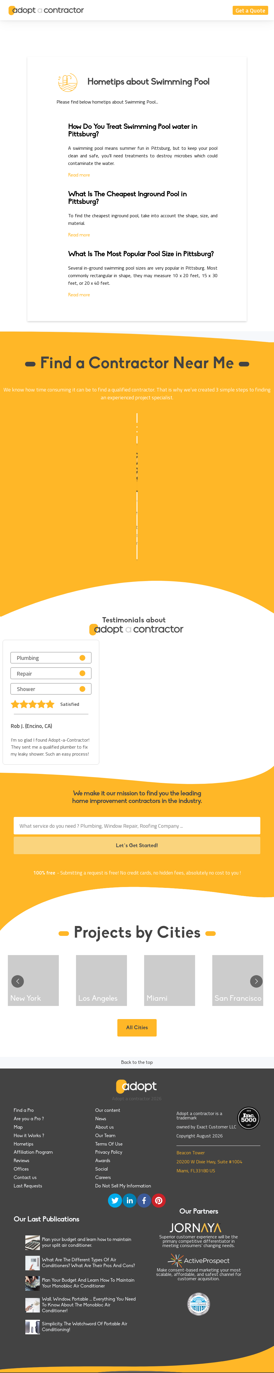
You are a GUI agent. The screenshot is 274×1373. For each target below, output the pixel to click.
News (100, 1119)
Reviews (21, 1161)
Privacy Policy (108, 1152)
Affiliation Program (33, 1152)
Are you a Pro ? (29, 1119)
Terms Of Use (109, 1144)
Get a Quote (250, 10)
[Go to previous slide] (17, 981)
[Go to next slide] (256, 981)
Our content (107, 1110)
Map (18, 1127)
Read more (79, 175)
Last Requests (28, 1186)
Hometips (23, 1144)
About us (104, 1127)
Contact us (25, 1178)
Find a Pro (24, 1110)
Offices (21, 1169)
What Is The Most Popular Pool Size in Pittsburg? (141, 254)
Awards (102, 1161)
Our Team (105, 1136)
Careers (103, 1178)
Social (101, 1169)
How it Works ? (29, 1136)
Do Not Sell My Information (123, 1186)
